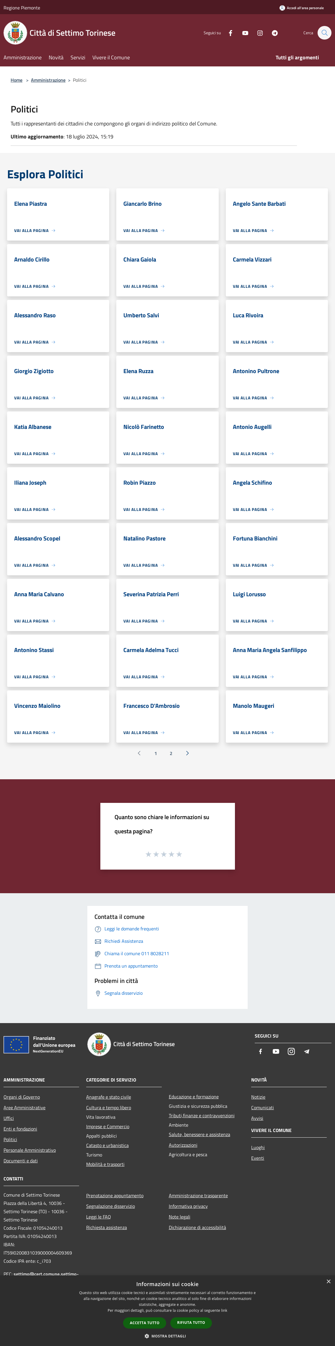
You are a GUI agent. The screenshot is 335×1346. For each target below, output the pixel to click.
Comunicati (262, 1107)
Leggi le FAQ (98, 1216)
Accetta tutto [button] (144, 1322)
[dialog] (167, 1310)
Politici (10, 1139)
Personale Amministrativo (30, 1150)
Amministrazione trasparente (198, 1195)
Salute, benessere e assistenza (199, 1134)
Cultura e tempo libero (108, 1107)
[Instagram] (257, 33)
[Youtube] (242, 33)
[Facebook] (227, 33)
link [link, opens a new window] (224, 1310)
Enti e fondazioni (20, 1128)
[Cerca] (324, 33)
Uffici (9, 1118)
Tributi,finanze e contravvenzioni (202, 1115)
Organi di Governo (22, 1096)
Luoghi (258, 1147)
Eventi (257, 1158)
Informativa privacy (188, 1206)
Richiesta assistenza (106, 1227)
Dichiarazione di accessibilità (197, 1227)
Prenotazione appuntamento (114, 1195)
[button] (167, 1336)
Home (16, 80)
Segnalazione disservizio (110, 1206)
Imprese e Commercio (107, 1126)
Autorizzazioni (183, 1145)
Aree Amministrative (24, 1107)
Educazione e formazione (194, 1096)
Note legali (179, 1216)
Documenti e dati (21, 1160)
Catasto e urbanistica (107, 1145)
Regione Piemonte (22, 7)
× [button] (328, 1282)
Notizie (258, 1096)
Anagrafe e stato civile (108, 1096)
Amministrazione (48, 80)
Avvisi (257, 1118)
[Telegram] (272, 33)
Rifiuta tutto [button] (191, 1322)
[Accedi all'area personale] (301, 8)
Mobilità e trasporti (105, 1164)
